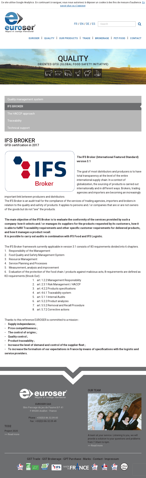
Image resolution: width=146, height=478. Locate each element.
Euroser (34, 38)
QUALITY (49, 38)
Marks (87, 458)
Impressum (112, 458)
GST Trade (34, 458)
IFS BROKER (15, 106)
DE (88, 24)
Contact (135, 38)
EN (82, 24)
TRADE (87, 38)
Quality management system (25, 99)
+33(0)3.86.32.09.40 (47, 417)
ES (94, 24)
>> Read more (12, 434)
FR (76, 24)
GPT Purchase (72, 458)
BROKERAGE (102, 38)
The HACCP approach (21, 113)
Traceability (14, 120)
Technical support (18, 128)
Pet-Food (120, 38)
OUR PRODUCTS (68, 38)
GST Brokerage (52, 458)
